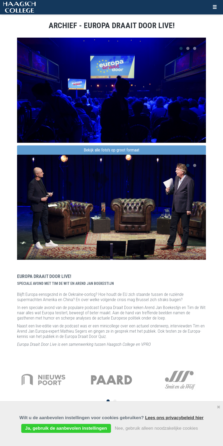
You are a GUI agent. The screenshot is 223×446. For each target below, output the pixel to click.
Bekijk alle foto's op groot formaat (111, 150)
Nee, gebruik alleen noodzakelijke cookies (156, 428)
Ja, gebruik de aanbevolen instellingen (66, 428)
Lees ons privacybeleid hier (174, 417)
